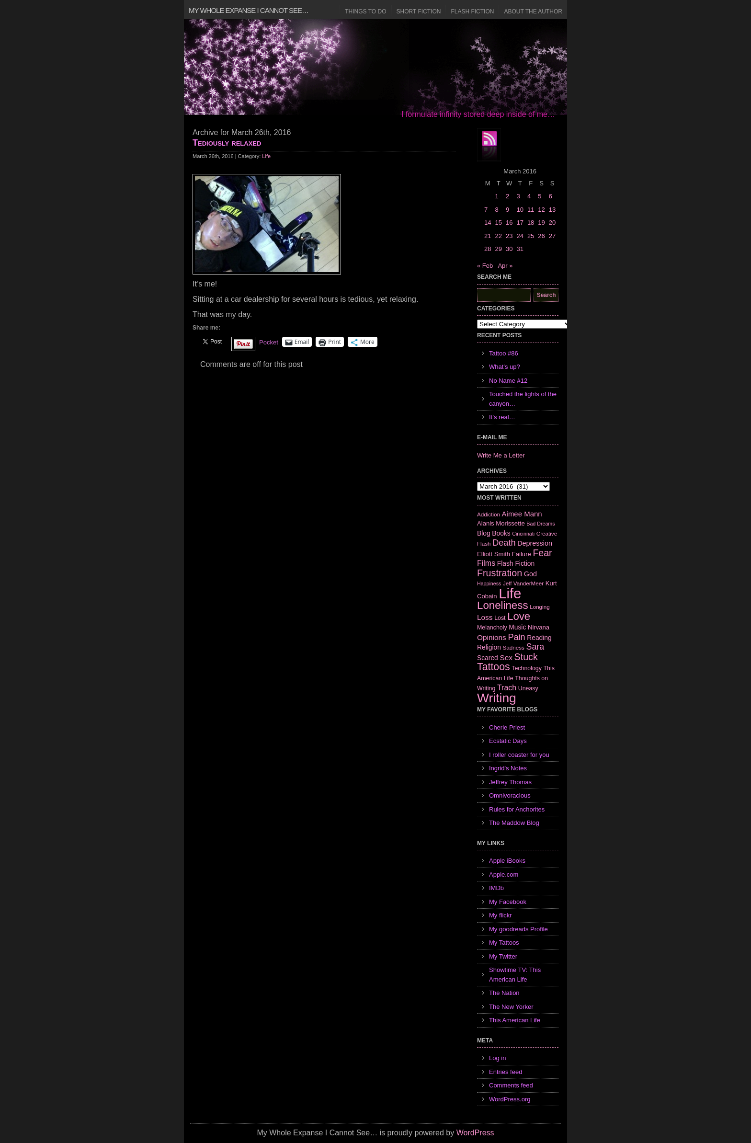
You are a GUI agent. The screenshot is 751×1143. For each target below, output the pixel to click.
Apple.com (503, 874)
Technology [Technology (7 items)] (527, 668)
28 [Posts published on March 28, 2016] (487, 248)
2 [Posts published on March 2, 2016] (507, 196)
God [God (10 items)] (530, 574)
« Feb (485, 265)
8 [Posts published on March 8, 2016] (496, 209)
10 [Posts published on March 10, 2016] (519, 209)
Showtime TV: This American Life (515, 974)
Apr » (505, 265)
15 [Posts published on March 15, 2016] (498, 222)
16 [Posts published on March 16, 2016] (509, 222)
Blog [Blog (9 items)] (483, 533)
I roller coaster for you (519, 754)
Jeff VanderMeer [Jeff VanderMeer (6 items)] (523, 583)
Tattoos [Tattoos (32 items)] (493, 667)
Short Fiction (419, 11)
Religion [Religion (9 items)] (489, 647)
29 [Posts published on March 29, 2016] (498, 248)
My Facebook (507, 901)
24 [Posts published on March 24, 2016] (519, 236)
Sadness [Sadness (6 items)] (513, 647)
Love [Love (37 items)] (518, 616)
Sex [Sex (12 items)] (506, 657)
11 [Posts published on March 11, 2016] (530, 209)
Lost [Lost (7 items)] (499, 618)
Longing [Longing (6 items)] (540, 607)
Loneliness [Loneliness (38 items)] (502, 605)
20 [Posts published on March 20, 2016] (552, 222)
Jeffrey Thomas (510, 782)
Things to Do (365, 11)
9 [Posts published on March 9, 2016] (507, 209)
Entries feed (505, 1071)
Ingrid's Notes (508, 768)
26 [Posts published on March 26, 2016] (541, 236)
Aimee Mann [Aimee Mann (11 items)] (522, 514)
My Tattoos (504, 942)
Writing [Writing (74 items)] (496, 698)
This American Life (514, 1020)
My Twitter (503, 956)
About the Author (533, 11)
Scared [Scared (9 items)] (487, 658)
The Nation (504, 992)
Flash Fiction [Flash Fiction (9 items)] (516, 563)
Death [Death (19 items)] (503, 543)
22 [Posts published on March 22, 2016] (498, 236)
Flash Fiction (472, 11)
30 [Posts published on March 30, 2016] (509, 248)
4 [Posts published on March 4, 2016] (529, 196)
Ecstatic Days (508, 740)
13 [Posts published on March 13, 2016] (552, 209)
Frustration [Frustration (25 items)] (499, 573)
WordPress (475, 1133)
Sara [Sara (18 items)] (535, 647)
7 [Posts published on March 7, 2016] (486, 209)
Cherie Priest (507, 727)
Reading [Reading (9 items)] (539, 637)
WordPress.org (509, 1099)
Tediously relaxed (227, 143)
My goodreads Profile (518, 929)
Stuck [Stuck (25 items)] (526, 657)
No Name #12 (508, 380)
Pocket (268, 342)
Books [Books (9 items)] (501, 533)
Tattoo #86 (503, 353)
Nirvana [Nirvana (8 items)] (538, 627)
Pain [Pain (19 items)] (516, 637)
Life (266, 156)
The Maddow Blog (514, 822)
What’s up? (504, 366)
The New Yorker (511, 1006)
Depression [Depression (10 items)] (534, 543)
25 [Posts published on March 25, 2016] (530, 236)
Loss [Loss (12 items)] (485, 617)
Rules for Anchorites (517, 809)
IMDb (496, 888)
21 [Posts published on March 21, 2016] (487, 236)
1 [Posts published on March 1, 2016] (496, 196)
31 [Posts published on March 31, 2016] (519, 248)
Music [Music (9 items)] (517, 627)
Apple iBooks (507, 860)
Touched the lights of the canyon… (523, 398)
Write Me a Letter (500, 455)
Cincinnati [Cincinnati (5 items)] (523, 534)
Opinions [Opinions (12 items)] (491, 637)
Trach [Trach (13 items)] (506, 688)
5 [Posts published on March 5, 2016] (539, 196)
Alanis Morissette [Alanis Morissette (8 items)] (501, 523)
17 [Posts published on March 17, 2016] (519, 222)
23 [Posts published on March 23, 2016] (509, 236)
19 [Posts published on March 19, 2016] (541, 222)
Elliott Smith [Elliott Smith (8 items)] (493, 554)
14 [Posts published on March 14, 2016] (487, 222)
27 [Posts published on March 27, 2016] (552, 236)
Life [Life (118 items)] (510, 593)
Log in (497, 1058)
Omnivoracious (510, 795)
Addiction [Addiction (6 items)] (488, 514)
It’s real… (502, 417)
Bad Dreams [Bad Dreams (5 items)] (540, 523)
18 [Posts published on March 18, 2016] (530, 222)
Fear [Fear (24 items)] (542, 553)
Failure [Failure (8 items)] (521, 554)
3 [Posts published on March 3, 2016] (518, 196)
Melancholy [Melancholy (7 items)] (492, 627)
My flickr (500, 915)
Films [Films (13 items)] (486, 563)
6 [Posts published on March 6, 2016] (550, 196)
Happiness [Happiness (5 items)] (489, 583)
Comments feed (511, 1085)
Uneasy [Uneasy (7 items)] (528, 688)
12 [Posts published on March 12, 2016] (541, 209)
